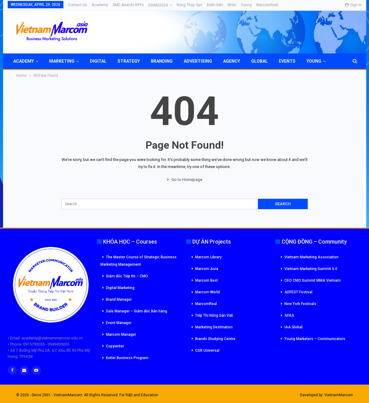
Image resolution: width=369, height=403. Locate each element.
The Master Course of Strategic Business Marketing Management (138, 261)
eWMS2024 (158, 5)
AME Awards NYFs (128, 5)
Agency (231, 61)
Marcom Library (208, 257)
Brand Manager (119, 299)
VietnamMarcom (338, 395)
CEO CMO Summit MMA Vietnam (312, 280)
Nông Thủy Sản (189, 5)
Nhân (231, 5)
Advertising (198, 61)
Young (246, 5)
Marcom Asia (206, 269)
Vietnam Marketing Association (311, 257)
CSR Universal (207, 350)
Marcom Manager (121, 334)
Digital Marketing (120, 288)
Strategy (129, 61)
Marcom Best (206, 280)
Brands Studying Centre (215, 339)
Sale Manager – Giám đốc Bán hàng (136, 311)
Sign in (353, 5)
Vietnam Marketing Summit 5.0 (310, 269)
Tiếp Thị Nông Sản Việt (214, 315)
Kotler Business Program (127, 358)
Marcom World (207, 292)
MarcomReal (267, 5)
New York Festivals (300, 304)
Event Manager (118, 323)
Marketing (61, 61)
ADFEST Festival (298, 292)
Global (259, 61)
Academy (100, 5)
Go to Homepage (184, 179)
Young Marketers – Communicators (314, 339)
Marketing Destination (214, 327)
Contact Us (77, 5)
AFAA (289, 315)
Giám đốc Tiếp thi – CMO (127, 276)
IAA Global (293, 327)
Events (287, 61)
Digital (98, 61)
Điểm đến (215, 5)
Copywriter (115, 346)
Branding (162, 61)
